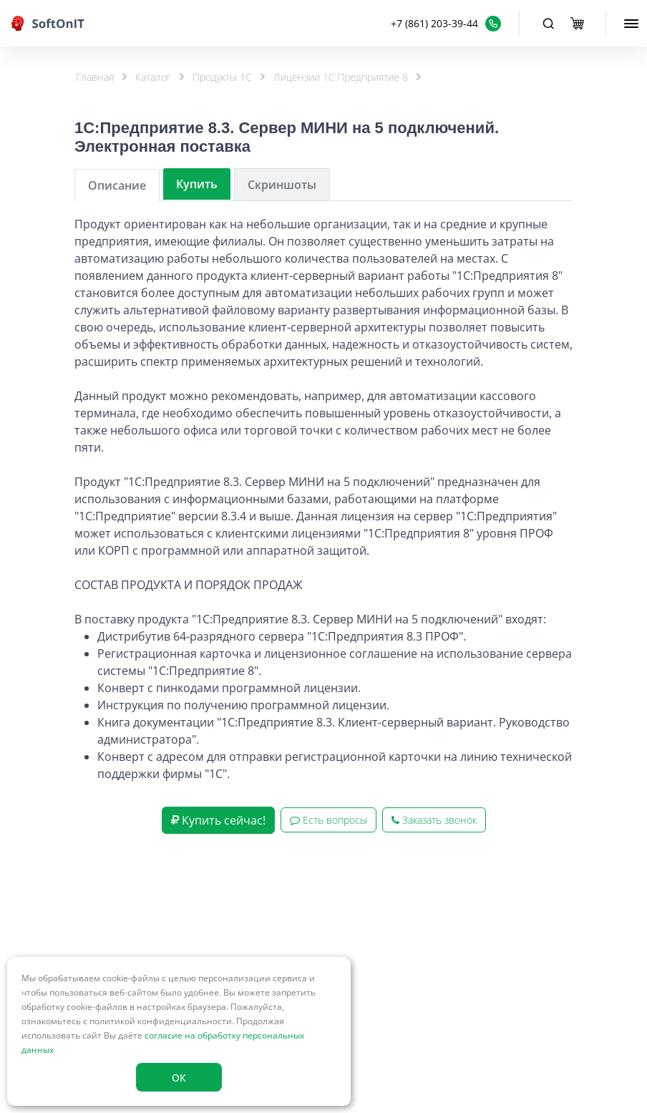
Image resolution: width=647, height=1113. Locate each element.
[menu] (631, 23)
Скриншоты (282, 185)
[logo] (48, 23)
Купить (197, 184)
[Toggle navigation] (548, 23)
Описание (117, 185)
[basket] (577, 23)
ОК (179, 1077)
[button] (446, 23)
